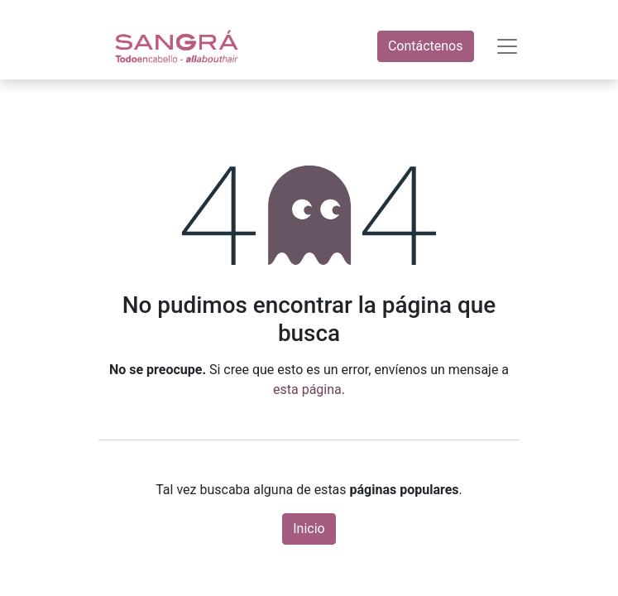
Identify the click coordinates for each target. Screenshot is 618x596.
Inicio (308, 528)
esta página (307, 389)
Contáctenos (425, 46)
